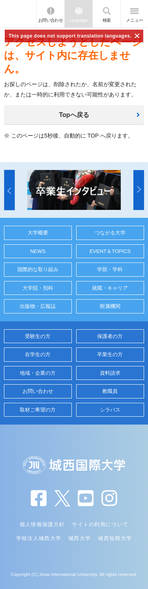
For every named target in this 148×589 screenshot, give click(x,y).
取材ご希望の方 (38, 410)
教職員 (110, 391)
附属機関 (110, 306)
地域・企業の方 (38, 373)
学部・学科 (110, 269)
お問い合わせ (50, 20)
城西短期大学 (115, 538)
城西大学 (79, 538)
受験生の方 (38, 336)
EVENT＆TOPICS (110, 251)
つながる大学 (110, 233)
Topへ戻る (74, 114)
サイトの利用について (100, 524)
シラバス (110, 410)
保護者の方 (110, 336)
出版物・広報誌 (38, 306)
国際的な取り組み (37, 269)
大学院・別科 (37, 288)
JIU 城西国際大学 (18, 14)
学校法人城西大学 (38, 538)
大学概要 (38, 233)
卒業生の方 (110, 354)
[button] (9, 190)
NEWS (37, 251)
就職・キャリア (110, 288)
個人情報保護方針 (42, 524)
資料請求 (110, 373)
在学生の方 (38, 354)
